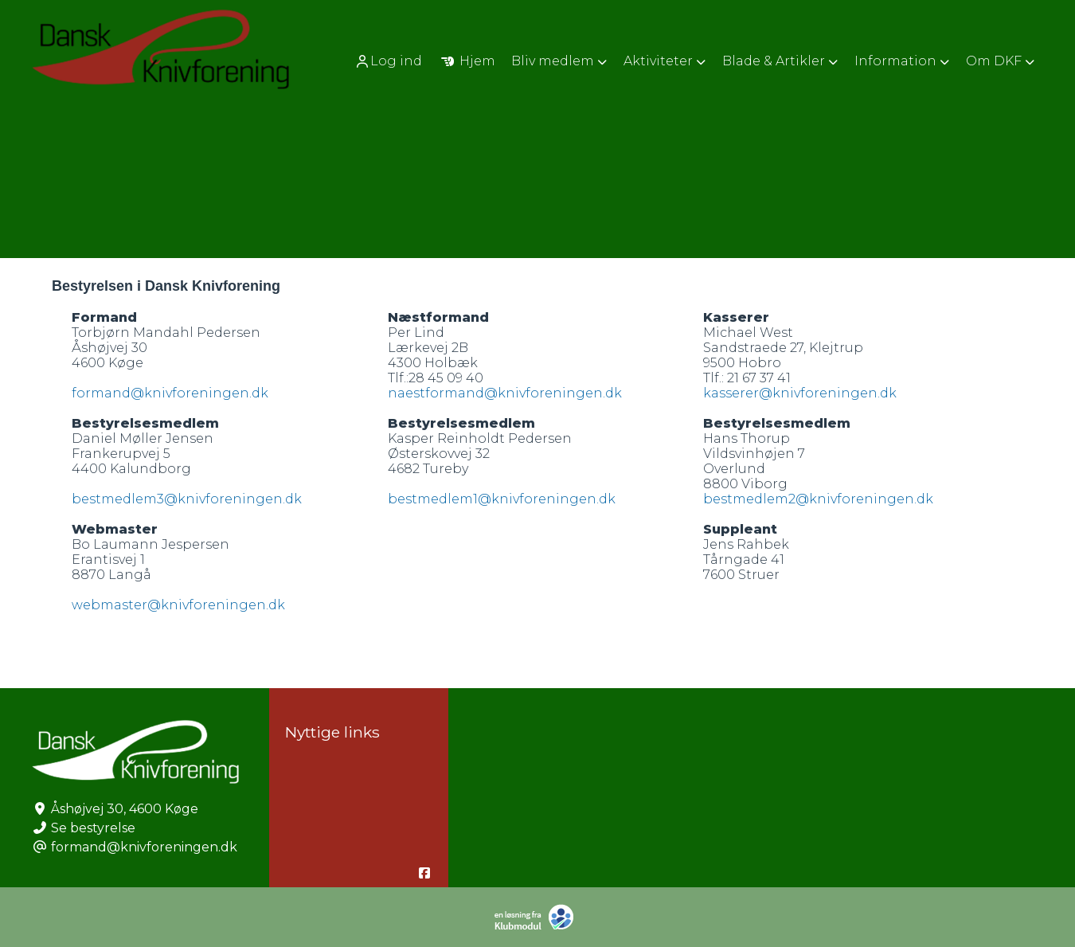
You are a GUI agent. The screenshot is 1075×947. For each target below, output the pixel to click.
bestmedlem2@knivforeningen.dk (818, 499)
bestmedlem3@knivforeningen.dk (187, 499)
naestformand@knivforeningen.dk (505, 393)
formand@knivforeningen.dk (170, 393)
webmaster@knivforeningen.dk (178, 604)
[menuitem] (389, 60)
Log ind (388, 61)
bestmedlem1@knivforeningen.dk (502, 499)
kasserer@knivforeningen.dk (800, 393)
